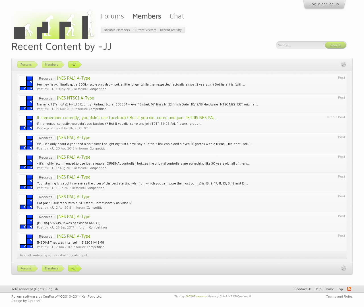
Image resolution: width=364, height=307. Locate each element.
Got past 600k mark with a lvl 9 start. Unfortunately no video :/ (84, 203)
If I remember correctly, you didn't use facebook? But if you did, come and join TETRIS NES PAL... (127, 117)
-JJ (52, 89)
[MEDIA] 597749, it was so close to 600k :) (68, 223)
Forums (112, 16)
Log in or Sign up (324, 4)
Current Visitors (145, 30)
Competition (97, 89)
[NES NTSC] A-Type (65, 98)
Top (340, 289)
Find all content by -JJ (36, 255)
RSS (349, 289)
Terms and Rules (339, 296)
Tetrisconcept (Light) (27, 289)
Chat (177, 16)
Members (147, 16)
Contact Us (303, 289)
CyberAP (35, 300)
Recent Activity (171, 30)
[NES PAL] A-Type (63, 78)
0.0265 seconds (196, 296)
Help (318, 289)
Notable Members (117, 30)
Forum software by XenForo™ (56, 296)
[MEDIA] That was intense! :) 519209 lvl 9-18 (70, 242)
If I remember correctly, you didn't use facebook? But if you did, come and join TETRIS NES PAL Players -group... (119, 123)
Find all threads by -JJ (72, 255)
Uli (71, 128)
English (52, 289)
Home (329, 289)
